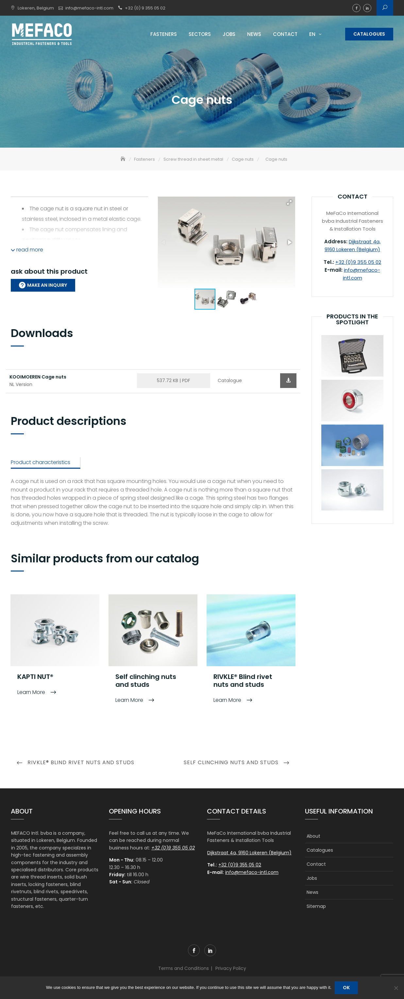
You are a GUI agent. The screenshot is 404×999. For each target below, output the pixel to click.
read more (27, 250)
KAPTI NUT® (35, 677)
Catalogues (369, 34)
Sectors (200, 34)
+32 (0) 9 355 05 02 (145, 8)
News (254, 34)
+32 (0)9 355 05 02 (358, 262)
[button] (289, 203)
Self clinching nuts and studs (145, 681)
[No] (396, 988)
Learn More (31, 693)
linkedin (367, 8)
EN (312, 34)
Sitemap (316, 906)
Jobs (229, 34)
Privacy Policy (230, 969)
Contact (285, 34)
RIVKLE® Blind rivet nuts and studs (242, 681)
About (313, 836)
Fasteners (163, 34)
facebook (356, 8)
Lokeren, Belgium (36, 8)
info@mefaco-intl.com (89, 8)
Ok (346, 987)
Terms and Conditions (183, 969)
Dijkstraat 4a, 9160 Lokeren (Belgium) (249, 853)
